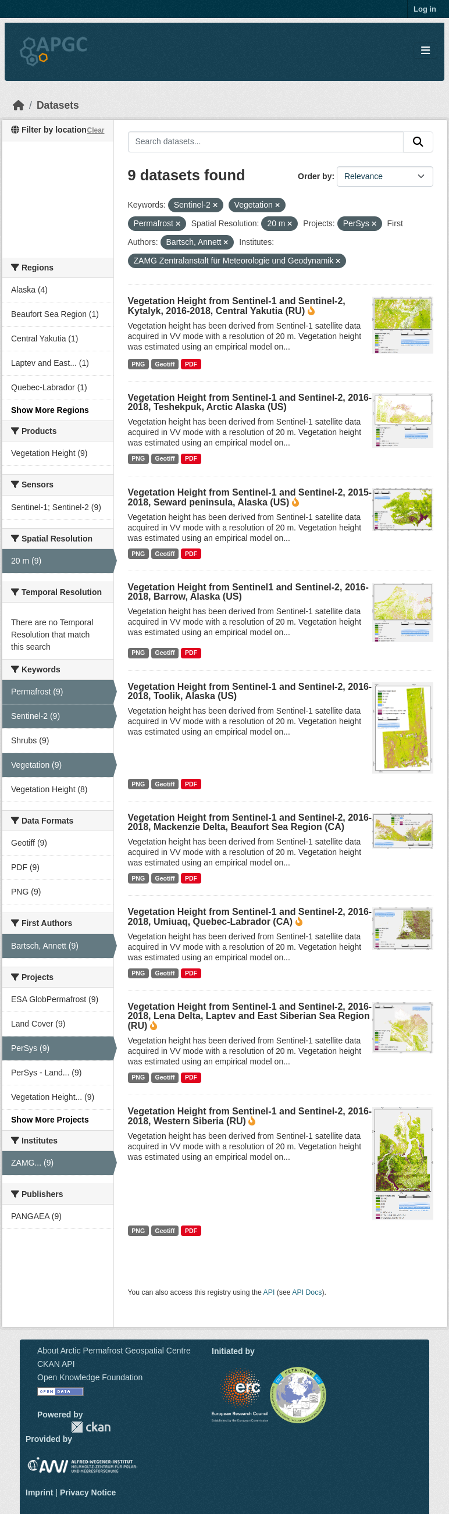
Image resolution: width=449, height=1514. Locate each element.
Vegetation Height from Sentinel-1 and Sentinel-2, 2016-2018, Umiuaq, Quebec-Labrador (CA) (250, 917)
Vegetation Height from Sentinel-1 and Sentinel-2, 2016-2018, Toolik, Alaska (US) (250, 691)
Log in (425, 9)
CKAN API (56, 1364)
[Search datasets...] (266, 141)
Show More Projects (50, 1119)
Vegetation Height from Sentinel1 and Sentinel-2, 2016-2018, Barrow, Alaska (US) (248, 591)
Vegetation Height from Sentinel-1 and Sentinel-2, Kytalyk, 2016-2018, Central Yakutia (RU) (236, 306)
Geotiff (165, 364)
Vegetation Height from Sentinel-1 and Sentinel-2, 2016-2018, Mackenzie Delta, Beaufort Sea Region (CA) (250, 822)
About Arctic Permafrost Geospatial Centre (114, 1350)
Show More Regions (50, 410)
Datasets (58, 105)
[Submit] (418, 141)
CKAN (91, 1427)
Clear (95, 130)
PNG (138, 364)
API (269, 1292)
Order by (315, 176)
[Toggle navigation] (425, 50)
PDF (191, 364)
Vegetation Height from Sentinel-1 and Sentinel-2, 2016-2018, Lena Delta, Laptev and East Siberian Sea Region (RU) (250, 1016)
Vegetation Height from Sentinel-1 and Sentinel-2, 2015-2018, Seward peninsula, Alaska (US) (250, 497)
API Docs (307, 1292)
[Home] (18, 105)
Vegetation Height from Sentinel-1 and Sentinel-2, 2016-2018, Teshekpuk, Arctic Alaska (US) (250, 402)
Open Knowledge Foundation (89, 1377)
